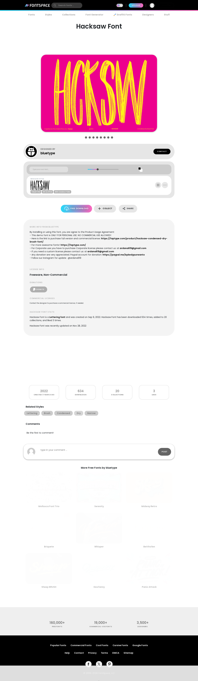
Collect (105, 209)
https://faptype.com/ (73, 245)
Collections (68, 14)
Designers (148, 14)
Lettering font (57, 317)
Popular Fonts (58, 645)
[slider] (98, 169)
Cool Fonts (102, 645)
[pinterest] (109, 664)
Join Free (166, 5)
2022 (44, 391)
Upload (136, 5)
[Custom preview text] (48, 169)
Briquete (49, 546)
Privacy (92, 652)
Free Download (76, 209)
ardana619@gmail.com (133, 248)
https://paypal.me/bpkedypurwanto (124, 254)
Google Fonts (140, 645)
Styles (48, 14)
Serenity (99, 506)
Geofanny (99, 586)
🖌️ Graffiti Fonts (123, 14)
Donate (38, 289)
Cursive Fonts (120, 645)
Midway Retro (149, 506)
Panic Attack (149, 586)
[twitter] (99, 664)
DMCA (115, 652)
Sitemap (128, 652)
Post (164, 451)
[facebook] (88, 664)
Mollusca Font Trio (48, 506)
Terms (104, 652)
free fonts (57, 626)
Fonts (31, 14)
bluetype (48, 153)
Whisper (99, 546)
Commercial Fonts (81, 645)
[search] (66, 5)
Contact (162, 151)
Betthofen (149, 546)
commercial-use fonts (100, 626)
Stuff (167, 14)
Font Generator (94, 14)
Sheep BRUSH (48, 586)
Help (67, 652)
